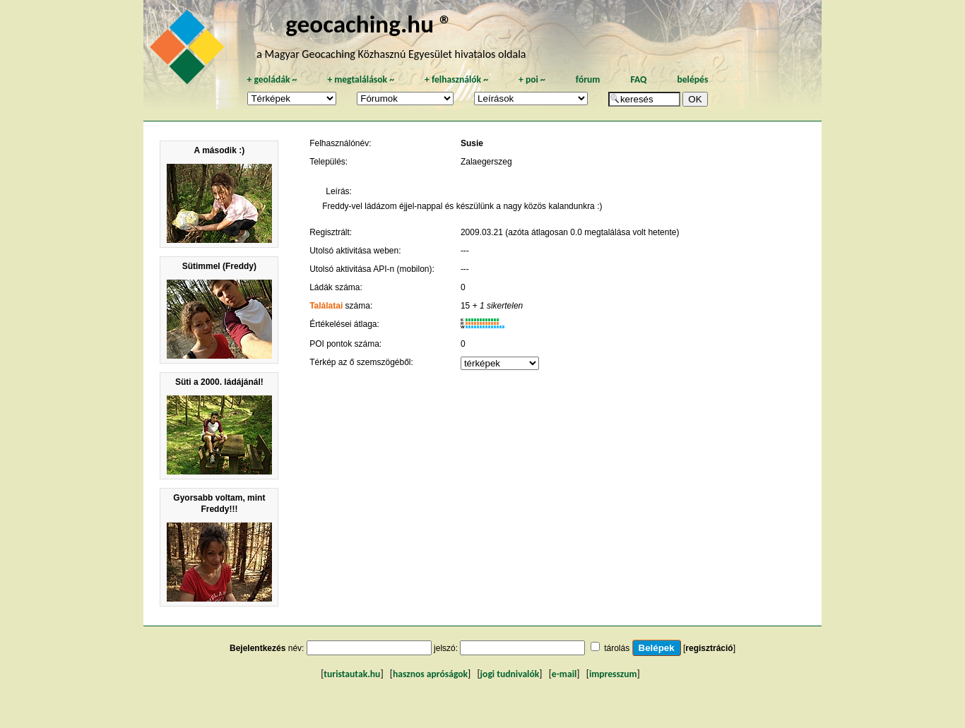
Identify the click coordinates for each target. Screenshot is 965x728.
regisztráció (709, 648)
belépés (692, 79)
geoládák (272, 79)
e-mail (564, 674)
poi (532, 79)
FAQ (638, 79)
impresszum (613, 674)
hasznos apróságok (430, 674)
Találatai (326, 306)
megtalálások (360, 79)
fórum (588, 79)
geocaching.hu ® (368, 23)
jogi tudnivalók (510, 674)
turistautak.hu (352, 674)
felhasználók (456, 79)
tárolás (616, 648)
